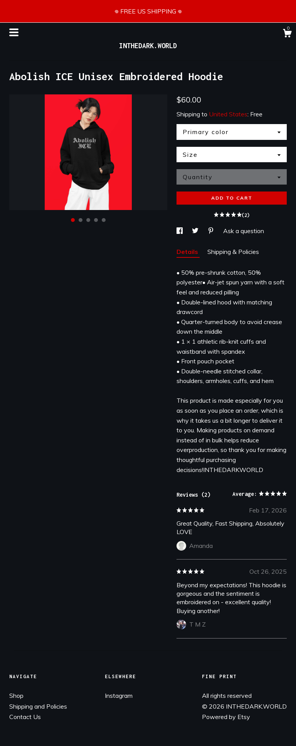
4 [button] (96, 220)
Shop (16, 695)
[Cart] (287, 34)
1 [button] (73, 220)
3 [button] (88, 220)
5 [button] (104, 220)
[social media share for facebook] (180, 231)
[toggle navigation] (13, 32)
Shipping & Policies (233, 251)
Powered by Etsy (226, 717)
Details (188, 251)
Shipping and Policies (38, 706)
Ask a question (243, 231)
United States (228, 114)
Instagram (119, 695)
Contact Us (25, 717)
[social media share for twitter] (196, 231)
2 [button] (80, 220)
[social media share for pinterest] (211, 231)
